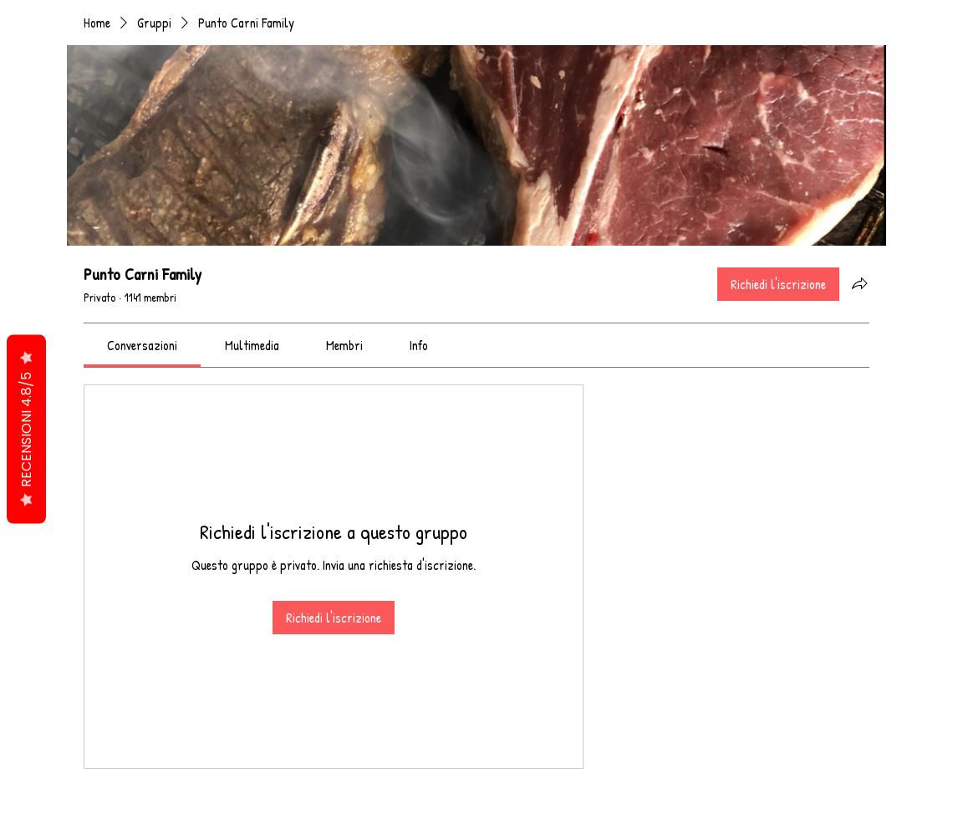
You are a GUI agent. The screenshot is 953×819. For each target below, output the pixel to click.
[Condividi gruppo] (859, 283)
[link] (142, 345)
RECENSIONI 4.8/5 (26, 429)
